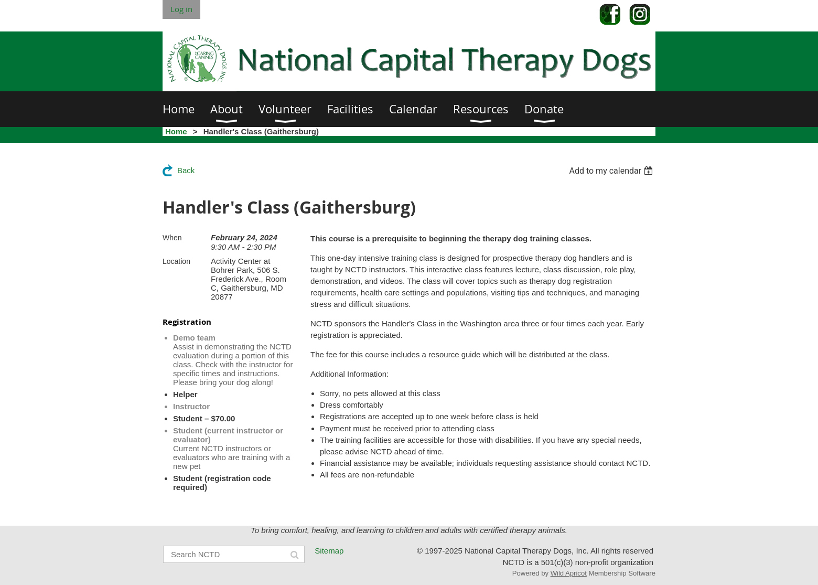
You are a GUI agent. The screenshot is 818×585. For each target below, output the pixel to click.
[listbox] (612, 170)
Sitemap (329, 550)
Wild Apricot (569, 573)
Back (186, 170)
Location (176, 261)
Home (176, 131)
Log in (181, 9)
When (172, 237)
